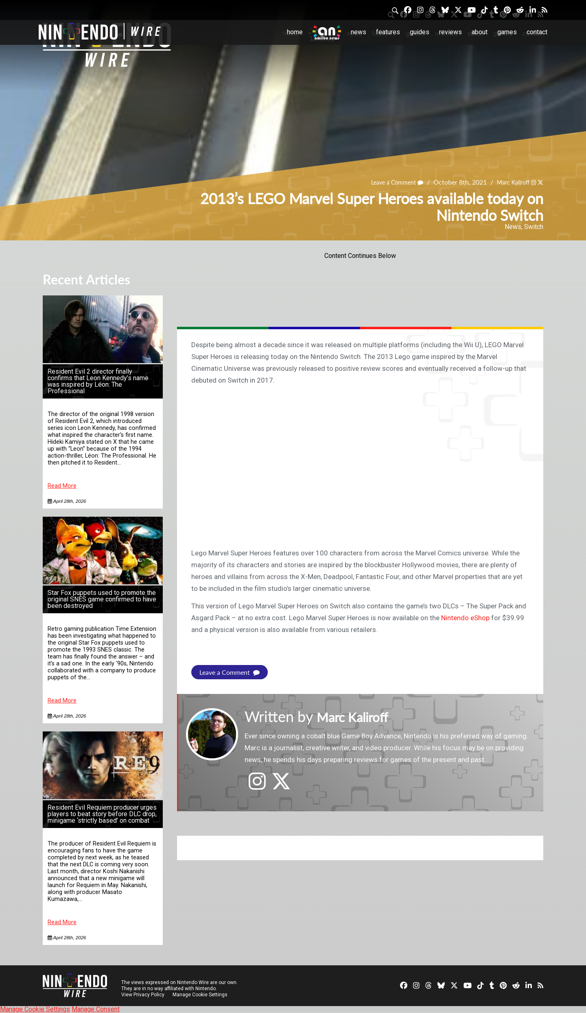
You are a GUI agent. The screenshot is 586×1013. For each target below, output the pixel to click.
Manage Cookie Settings (201, 995)
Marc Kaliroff (509, 182)
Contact (537, 32)
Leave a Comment (386, 182)
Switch (533, 227)
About (480, 32)
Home (295, 32)
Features (388, 32)
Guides (419, 32)
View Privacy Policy (142, 995)
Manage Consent (96, 1009)
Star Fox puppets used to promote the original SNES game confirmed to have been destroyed (102, 599)
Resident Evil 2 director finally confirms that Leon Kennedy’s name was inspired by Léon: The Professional (98, 381)
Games (507, 32)
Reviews (450, 32)
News (358, 32)
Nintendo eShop (465, 618)
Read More (62, 485)
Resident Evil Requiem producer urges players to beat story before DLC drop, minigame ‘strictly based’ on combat (102, 814)
